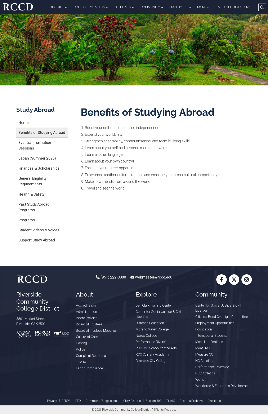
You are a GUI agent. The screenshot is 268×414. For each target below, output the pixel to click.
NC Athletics (204, 361)
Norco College (146, 336)
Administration (86, 312)
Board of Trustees (89, 324)
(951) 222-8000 (113, 277)
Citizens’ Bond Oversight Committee (221, 317)
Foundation (203, 329)
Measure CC (204, 354)
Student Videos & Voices (38, 230)
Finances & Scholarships (39, 168)
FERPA (66, 400)
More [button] (205, 7)
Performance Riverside (152, 342)
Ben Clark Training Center (154, 305)
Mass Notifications (209, 342)
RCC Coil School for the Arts (156, 348)
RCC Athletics (205, 373)
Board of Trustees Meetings (96, 331)
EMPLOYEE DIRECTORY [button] (233, 7)
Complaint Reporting (91, 356)
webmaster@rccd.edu (153, 277)
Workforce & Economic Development (222, 386)
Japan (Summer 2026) (37, 158)
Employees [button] (181, 7)
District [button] (60, 7)
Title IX (81, 362)
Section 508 (153, 400)
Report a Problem (191, 400)
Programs (26, 220)
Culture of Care (87, 337)
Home (23, 122)
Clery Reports (132, 400)
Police (80, 349)
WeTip (200, 380)
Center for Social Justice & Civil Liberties (158, 314)
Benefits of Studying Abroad (41, 132)
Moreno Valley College (152, 329)
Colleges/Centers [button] (93, 7)
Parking (81, 343)
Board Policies (86, 318)
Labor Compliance (89, 368)
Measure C (203, 348)
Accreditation (86, 305)
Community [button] (153, 7)
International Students (211, 336)
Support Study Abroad (36, 240)
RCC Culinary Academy (152, 354)
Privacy (52, 400)
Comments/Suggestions (102, 400)
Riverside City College (151, 361)
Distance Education (150, 323)
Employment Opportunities (214, 323)
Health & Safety (31, 194)
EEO (78, 400)
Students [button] (126, 7)
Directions (214, 400)
